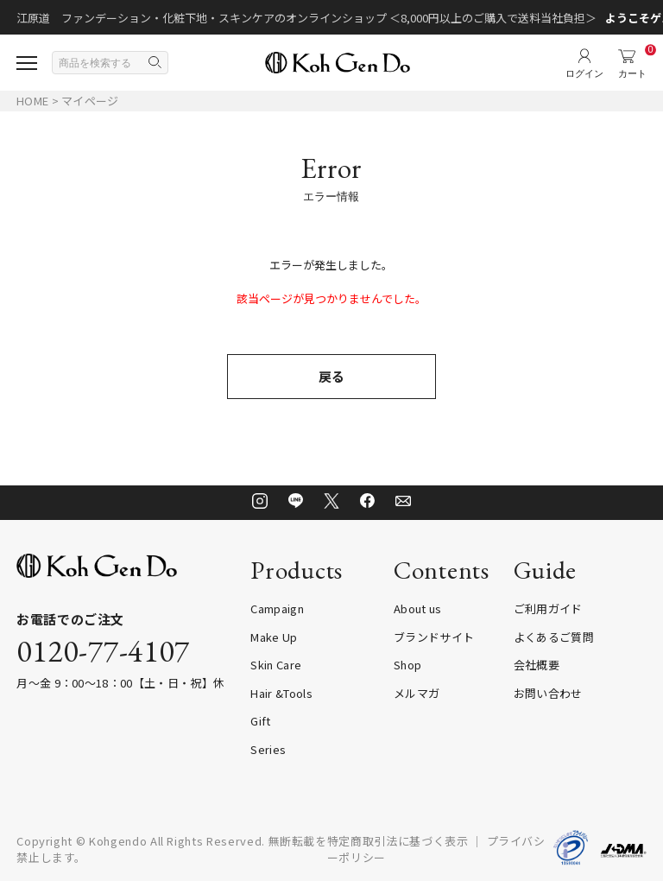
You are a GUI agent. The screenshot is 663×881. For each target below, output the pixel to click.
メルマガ (416, 693)
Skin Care (275, 664)
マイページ (89, 100)
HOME (32, 100)
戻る (331, 376)
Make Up (273, 637)
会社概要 (536, 664)
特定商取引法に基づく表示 (398, 841)
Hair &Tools (281, 693)
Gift (260, 721)
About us (418, 608)
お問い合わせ (548, 693)
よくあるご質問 (554, 637)
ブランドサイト (434, 637)
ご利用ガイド (548, 608)
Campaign (277, 608)
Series (268, 749)
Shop (407, 664)
